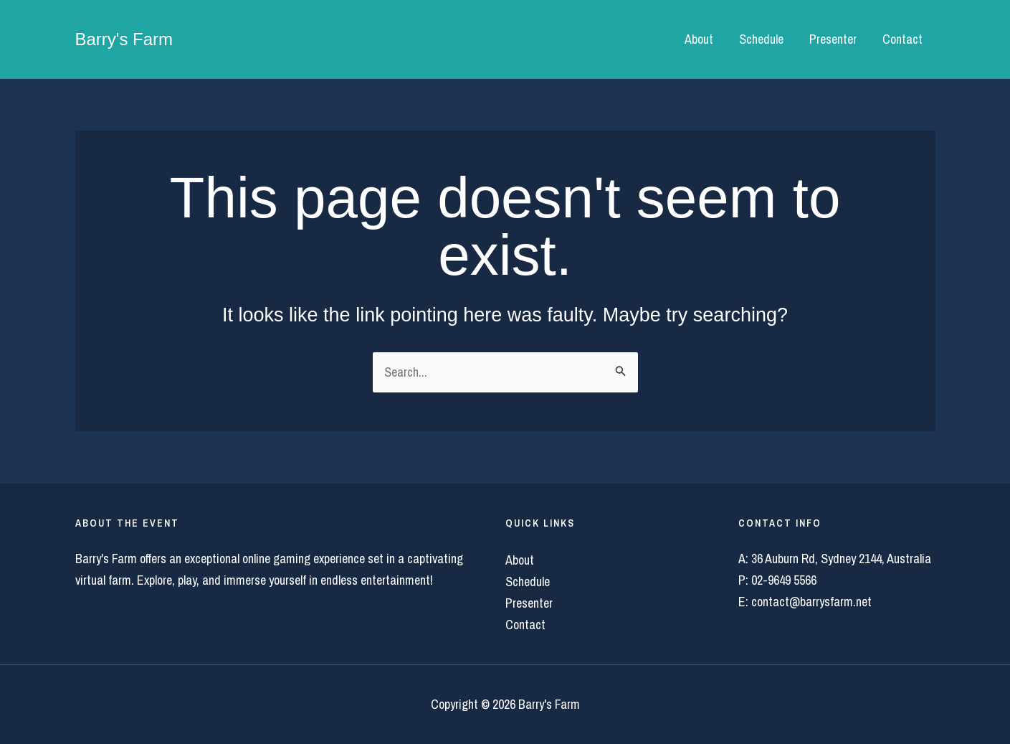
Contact (902, 39)
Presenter (833, 39)
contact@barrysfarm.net (811, 602)
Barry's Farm (124, 39)
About (699, 39)
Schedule (761, 39)
